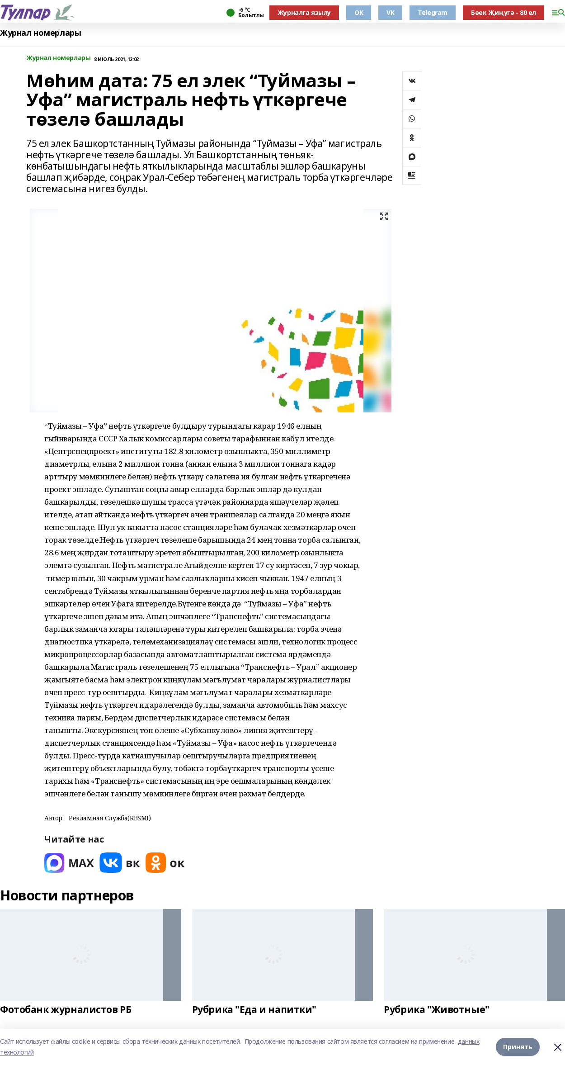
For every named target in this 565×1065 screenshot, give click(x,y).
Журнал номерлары (40, 33)
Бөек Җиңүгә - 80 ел (503, 12)
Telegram (432, 12)
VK (390, 12)
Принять (517, 1046)
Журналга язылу (304, 12)
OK (358, 12)
